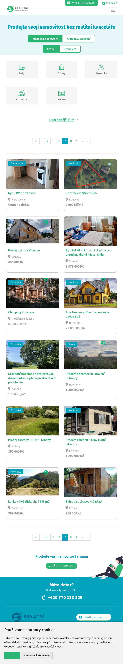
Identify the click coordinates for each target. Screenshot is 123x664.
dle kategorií (45, 38)
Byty (22, 73)
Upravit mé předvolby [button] (37, 655)
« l (36, 141)
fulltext (79, 38)
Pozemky (101, 73)
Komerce (21, 99)
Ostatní (61, 99)
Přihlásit (111, 3)
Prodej (51, 49)
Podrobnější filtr (61, 119)
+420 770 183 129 (65, 597)
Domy (61, 73)
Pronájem (70, 49)
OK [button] (12, 655)
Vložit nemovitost (83, 3)
